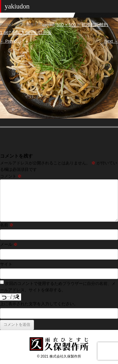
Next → (111, 41)
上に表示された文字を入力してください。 (39, 303)
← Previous (10, 41)
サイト (6, 264)
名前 (6, 225)
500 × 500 (66, 24)
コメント (11, 176)
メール (9, 244)
